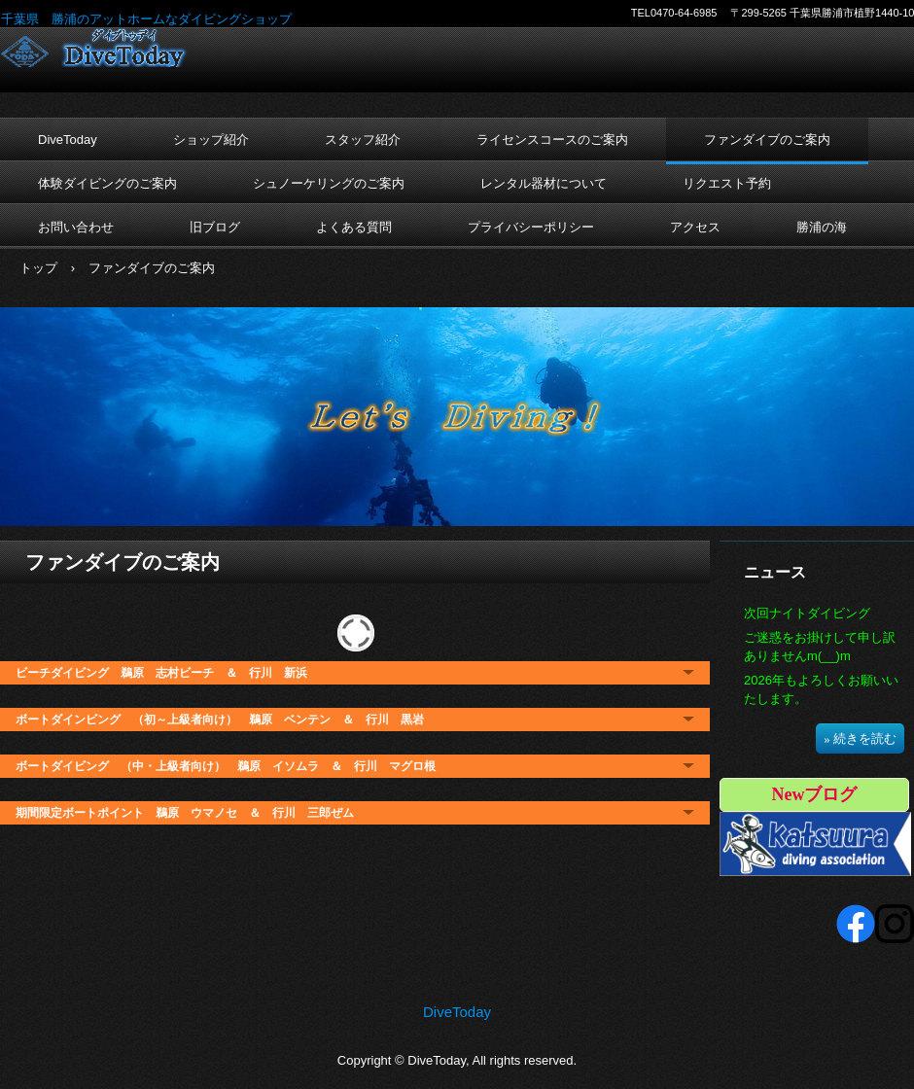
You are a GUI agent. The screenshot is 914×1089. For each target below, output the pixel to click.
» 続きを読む (860, 738)
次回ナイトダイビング (807, 613)
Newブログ (815, 794)
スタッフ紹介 (363, 139)
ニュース (775, 572)
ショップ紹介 (211, 139)
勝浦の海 (821, 227)
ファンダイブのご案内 (767, 139)
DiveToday (127, 47)
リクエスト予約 (727, 183)
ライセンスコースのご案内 (552, 139)
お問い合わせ (76, 227)
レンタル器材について (543, 183)
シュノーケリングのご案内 (328, 183)
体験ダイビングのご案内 (107, 183)
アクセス (695, 227)
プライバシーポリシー (531, 227)
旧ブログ (215, 227)
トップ (38, 268)
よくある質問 (354, 227)
